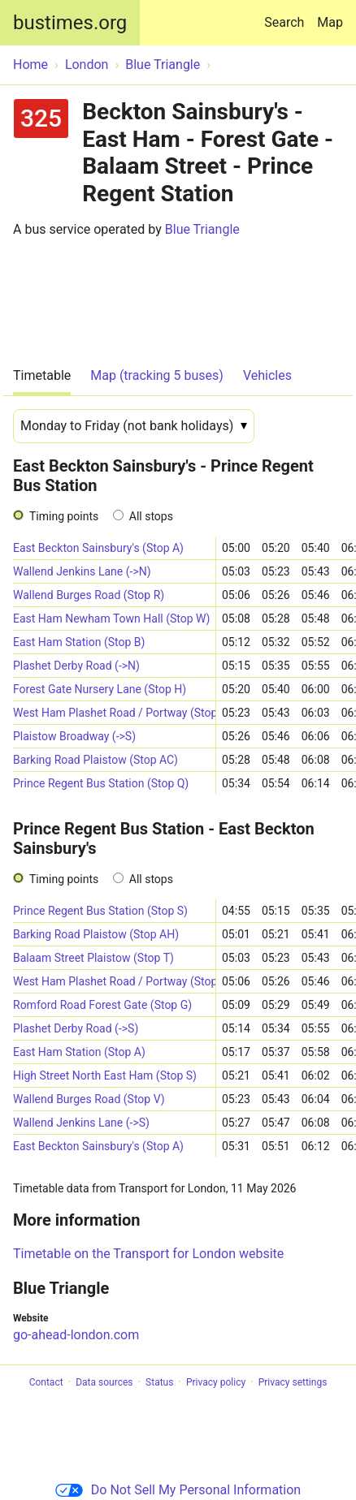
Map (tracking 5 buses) (157, 375)
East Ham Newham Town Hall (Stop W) (111, 618)
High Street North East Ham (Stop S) (105, 1075)
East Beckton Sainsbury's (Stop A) (98, 547)
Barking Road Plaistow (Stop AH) (96, 934)
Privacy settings (293, 1382)
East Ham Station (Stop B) (79, 642)
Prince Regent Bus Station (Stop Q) (101, 783)
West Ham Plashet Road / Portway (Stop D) (114, 712)
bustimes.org (70, 22)
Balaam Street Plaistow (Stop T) (93, 957)
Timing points (63, 516)
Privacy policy (215, 1382)
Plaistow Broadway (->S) (74, 736)
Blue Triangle (202, 229)
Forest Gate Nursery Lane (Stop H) (99, 689)
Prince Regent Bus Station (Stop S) (100, 910)
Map (330, 22)
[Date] (133, 426)
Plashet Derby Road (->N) (76, 665)
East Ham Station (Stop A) (79, 1051)
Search (287, 15)
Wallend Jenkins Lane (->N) (82, 571)
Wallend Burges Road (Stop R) (88, 594)
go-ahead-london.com (76, 1335)
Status (159, 1382)
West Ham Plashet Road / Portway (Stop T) (114, 981)
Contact (46, 1382)
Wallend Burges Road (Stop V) (89, 1099)
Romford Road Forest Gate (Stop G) (102, 1004)
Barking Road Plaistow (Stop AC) (95, 759)
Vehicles (267, 375)
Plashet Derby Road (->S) (75, 1028)
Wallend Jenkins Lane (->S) (81, 1122)
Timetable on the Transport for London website (148, 1253)
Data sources (104, 1382)
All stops (151, 516)
